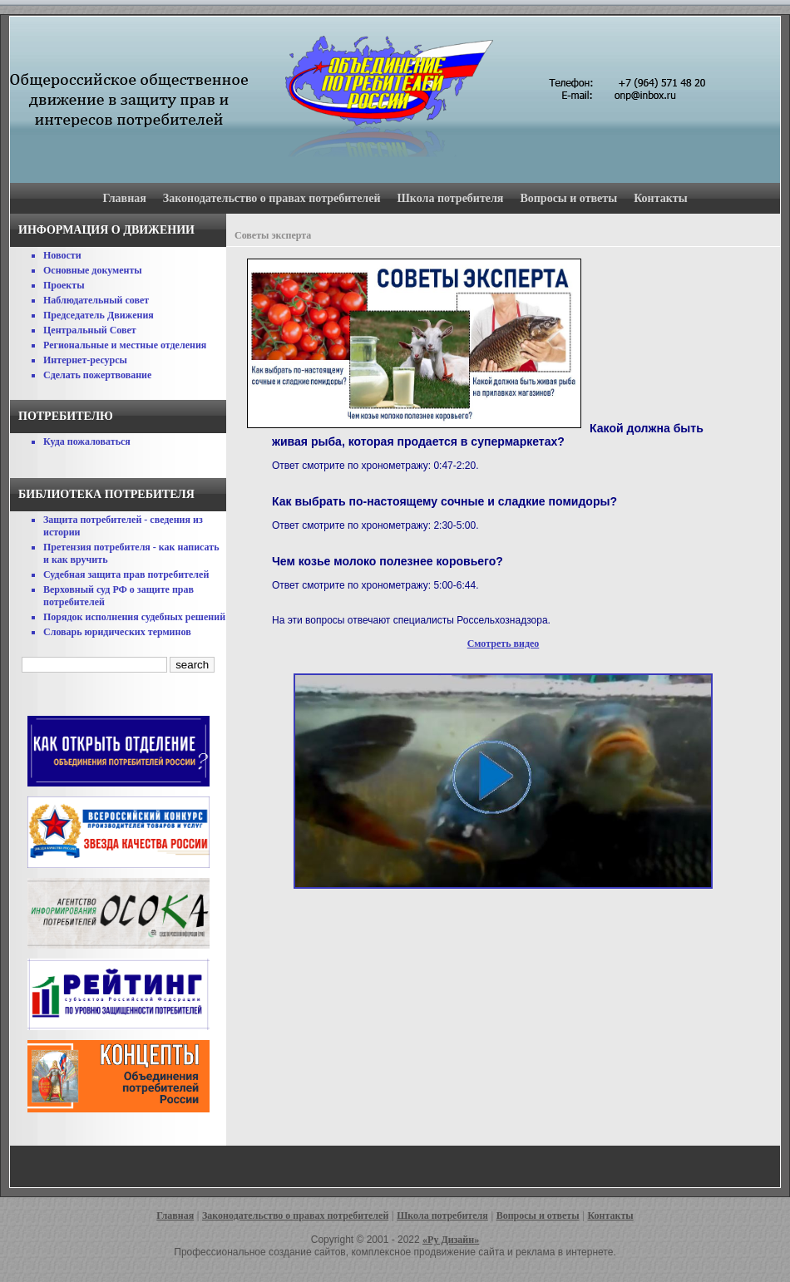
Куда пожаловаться (87, 441)
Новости (62, 255)
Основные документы (92, 270)
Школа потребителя (450, 198)
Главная (124, 198)
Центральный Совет (89, 330)
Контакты (660, 198)
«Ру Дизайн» (450, 1239)
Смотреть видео (503, 643)
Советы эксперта (273, 235)
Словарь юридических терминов (117, 632)
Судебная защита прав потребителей (126, 574)
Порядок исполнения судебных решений (134, 617)
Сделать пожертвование (97, 375)
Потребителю (65, 416)
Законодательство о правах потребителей (272, 198)
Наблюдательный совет (96, 300)
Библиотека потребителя (106, 494)
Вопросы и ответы (568, 198)
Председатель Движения (98, 315)
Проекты (64, 285)
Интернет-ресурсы (85, 360)
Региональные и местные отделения (124, 345)
